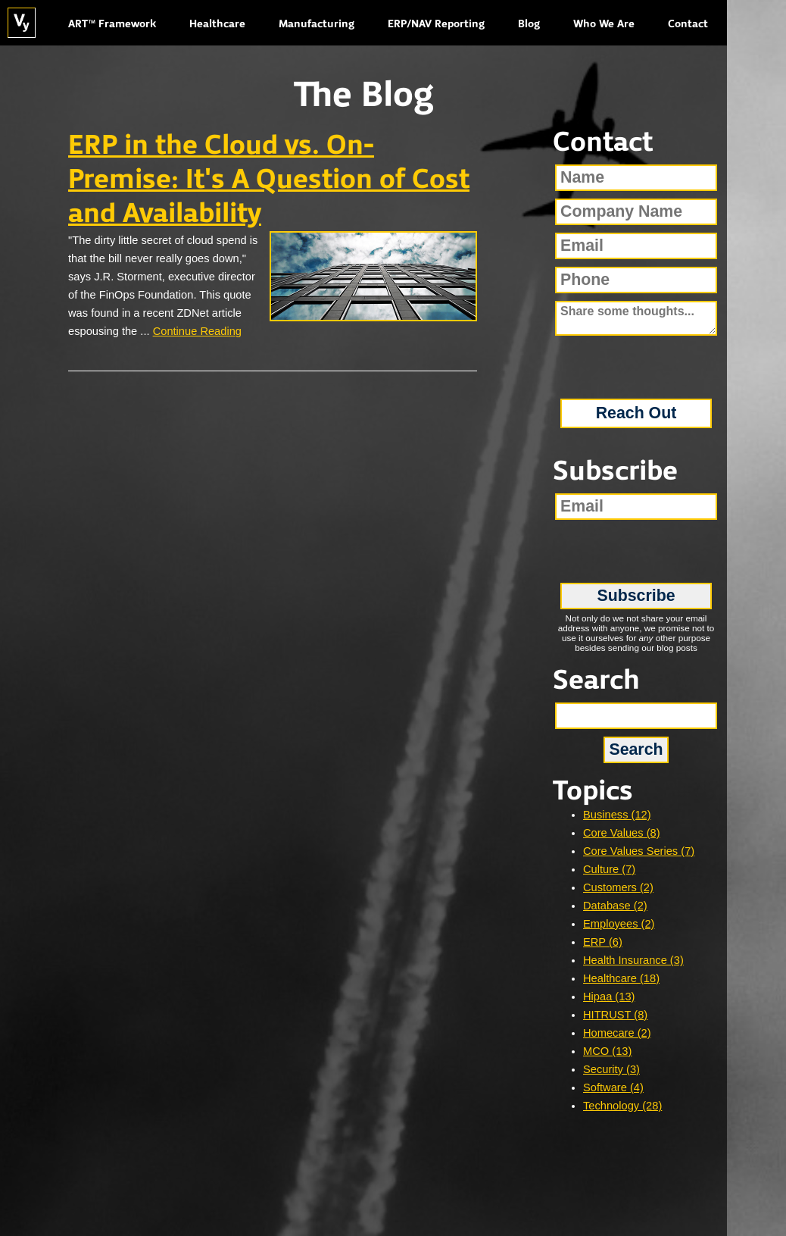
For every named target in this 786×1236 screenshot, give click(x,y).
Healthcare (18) (621, 978)
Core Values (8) (621, 833)
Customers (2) (618, 887)
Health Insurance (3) (633, 960)
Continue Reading (197, 331)
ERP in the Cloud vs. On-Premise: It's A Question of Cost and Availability (268, 180)
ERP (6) (602, 942)
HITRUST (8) (615, 1015)
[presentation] (636, 362)
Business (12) (617, 815)
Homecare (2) (617, 1033)
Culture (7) (609, 869)
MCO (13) (607, 1051)
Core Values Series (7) (638, 851)
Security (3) (611, 1069)
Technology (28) (622, 1106)
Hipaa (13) (609, 996)
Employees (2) (619, 924)
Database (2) (615, 906)
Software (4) (613, 1087)
